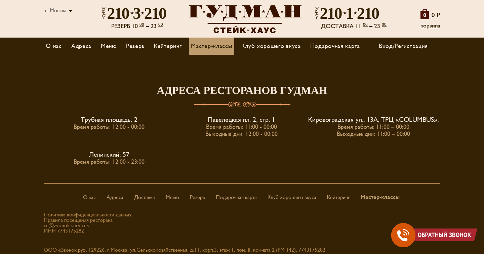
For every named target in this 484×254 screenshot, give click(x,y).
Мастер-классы (211, 46)
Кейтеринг (168, 46)
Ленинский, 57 (109, 154)
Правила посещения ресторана (78, 220)
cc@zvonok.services (66, 225)
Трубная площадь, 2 (109, 119)
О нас (54, 46)
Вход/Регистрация (403, 46)
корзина (430, 25)
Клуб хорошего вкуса (270, 46)
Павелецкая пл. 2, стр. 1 (241, 119)
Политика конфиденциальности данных (88, 215)
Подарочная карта (335, 46)
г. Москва (56, 10)
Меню (172, 197)
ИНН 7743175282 (64, 231)
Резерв (135, 46)
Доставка (144, 197)
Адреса (81, 46)
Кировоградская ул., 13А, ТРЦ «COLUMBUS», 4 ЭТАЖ (387, 119)
